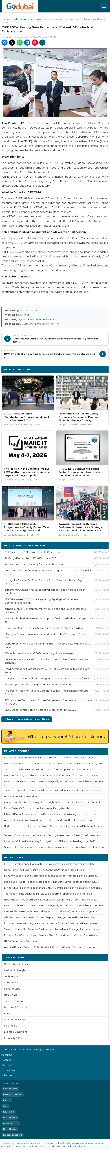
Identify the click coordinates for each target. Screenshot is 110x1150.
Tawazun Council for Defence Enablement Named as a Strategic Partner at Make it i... (53, 790)
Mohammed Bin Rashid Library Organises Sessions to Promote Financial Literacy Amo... (54, 763)
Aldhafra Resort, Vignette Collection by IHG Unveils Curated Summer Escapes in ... (51, 947)
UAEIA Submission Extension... (21, 796)
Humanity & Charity (15, 1038)
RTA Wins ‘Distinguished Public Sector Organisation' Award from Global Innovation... (52, 775)
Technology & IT (13, 976)
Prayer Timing (10, 1123)
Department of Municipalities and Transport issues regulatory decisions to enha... (47, 645)
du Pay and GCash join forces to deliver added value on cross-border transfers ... (45, 591)
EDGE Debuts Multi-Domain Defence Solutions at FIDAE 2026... (41, 709)
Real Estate (10, 995)
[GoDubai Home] (20, 6)
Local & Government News (25, 19)
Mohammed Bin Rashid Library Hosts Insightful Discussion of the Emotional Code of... (53, 802)
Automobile (11, 982)
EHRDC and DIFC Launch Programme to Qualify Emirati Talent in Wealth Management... (54, 905)
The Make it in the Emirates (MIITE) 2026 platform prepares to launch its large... (49, 893)
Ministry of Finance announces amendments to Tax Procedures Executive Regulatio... (47, 636)
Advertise (7, 1075)
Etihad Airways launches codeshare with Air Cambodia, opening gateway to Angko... (53, 887)
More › (101, 751)
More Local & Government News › (83, 369)
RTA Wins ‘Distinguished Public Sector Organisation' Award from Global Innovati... (51, 899)
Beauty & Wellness (12, 1094)
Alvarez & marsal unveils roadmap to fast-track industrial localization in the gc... (49, 820)
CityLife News (10, 1088)
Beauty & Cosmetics (16, 964)
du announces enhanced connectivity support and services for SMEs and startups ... (47, 661)
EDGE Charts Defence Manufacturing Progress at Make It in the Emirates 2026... (49, 757)
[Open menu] (104, 6)
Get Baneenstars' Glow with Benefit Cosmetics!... (33, 552)
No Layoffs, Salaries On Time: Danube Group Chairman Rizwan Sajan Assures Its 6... (44, 582)
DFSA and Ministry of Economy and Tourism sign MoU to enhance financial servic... (48, 572)
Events (6, 1100)
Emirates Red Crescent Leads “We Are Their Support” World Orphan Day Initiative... (52, 935)
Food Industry (12, 988)
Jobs (5, 1106)
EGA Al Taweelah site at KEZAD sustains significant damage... (40, 653)
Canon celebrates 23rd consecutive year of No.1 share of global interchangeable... (51, 911)
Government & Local (16, 1019)
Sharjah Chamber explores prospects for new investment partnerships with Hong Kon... (54, 847)
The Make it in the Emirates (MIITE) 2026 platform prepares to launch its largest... (50, 769)
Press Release (10, 1117)
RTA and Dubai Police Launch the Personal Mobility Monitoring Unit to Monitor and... (52, 814)
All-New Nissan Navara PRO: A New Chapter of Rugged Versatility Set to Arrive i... (50, 917)
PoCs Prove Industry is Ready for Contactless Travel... (35, 564)
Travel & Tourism (13, 1001)
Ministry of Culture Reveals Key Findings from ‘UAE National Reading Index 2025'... (50, 841)
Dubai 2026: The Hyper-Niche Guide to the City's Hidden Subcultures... (44, 870)
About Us (6, 1054)
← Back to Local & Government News (26, 719)
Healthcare (10, 1025)
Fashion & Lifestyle (14, 970)
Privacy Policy (9, 1070)
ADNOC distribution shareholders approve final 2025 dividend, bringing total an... (49, 620)
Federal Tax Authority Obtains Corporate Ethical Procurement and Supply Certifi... (47, 692)
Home (5, 19)
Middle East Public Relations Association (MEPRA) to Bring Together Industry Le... (50, 881)
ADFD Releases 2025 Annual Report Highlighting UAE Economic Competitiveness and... (42, 601)
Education (10, 1013)
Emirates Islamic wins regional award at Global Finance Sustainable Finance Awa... (51, 923)
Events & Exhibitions (15, 1031)
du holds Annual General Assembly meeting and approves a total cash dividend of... (45, 610)
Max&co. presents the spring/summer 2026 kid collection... (38, 684)
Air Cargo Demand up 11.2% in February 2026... (31, 558)
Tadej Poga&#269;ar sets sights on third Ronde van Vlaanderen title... (44, 627)
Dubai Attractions (12, 1134)
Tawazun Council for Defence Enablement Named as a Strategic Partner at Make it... (53, 929)
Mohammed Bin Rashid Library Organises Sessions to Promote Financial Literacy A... (52, 876)
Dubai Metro (9, 1129)
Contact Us (7, 1059)
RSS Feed (7, 1064)
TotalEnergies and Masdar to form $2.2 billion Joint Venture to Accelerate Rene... (47, 670)
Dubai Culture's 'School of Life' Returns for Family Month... (37, 808)
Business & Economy (16, 1007)
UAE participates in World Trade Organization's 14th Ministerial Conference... (49, 678)
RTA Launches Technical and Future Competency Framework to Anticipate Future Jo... (48, 702)
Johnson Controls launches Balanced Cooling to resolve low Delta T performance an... (54, 835)
